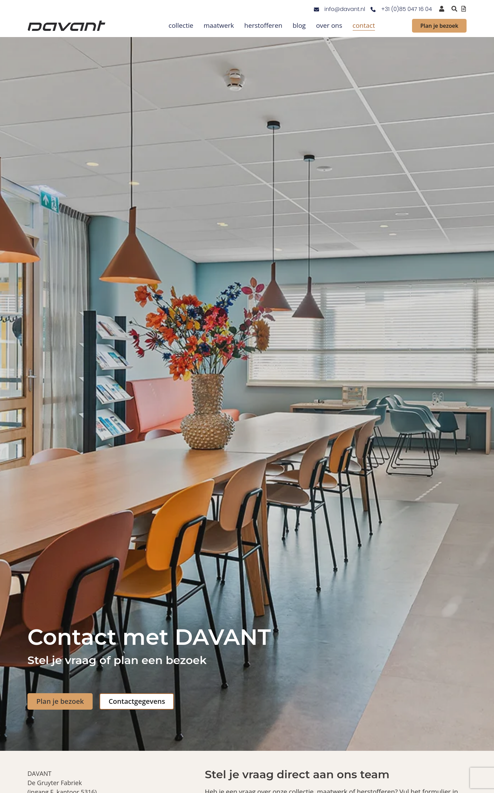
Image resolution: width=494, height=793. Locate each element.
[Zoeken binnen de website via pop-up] (454, 9)
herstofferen (263, 25)
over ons (329, 25)
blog (299, 25)
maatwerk (218, 25)
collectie (180, 25)
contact (364, 25)
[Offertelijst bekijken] (464, 9)
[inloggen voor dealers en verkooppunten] (442, 9)
